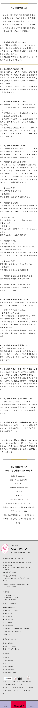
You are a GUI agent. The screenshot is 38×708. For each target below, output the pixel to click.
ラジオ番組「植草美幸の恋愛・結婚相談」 (17, 628)
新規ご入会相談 (19, 706)
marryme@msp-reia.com (19, 499)
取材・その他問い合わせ (11, 649)
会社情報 (6, 657)
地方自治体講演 (8, 625)
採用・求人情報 (8, 666)
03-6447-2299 (9, 576)
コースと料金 (7, 616)
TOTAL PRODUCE (9, 608)
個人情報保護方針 (9, 669)
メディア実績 (7, 622)
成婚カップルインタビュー (12, 610)
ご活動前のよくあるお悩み (12, 631)
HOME (32, 706)
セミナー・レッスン (9, 619)
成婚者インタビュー (9, 614)
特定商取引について (9, 672)
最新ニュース (7, 663)
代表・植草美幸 (8, 660)
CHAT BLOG (7, 634)
